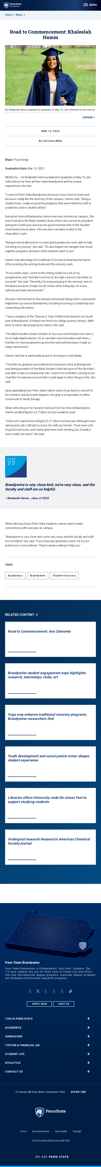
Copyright (77, 1131)
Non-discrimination (40, 1131)
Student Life (15, 1054)
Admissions (13, 1036)
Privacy (23, 1131)
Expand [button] (88, 117)
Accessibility (61, 1131)
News (19, 14)
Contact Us (14, 1071)
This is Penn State (19, 1018)
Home (8, 14)
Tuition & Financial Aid (22, 1045)
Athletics (13, 1062)
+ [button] (88, 1018)
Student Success (64, 575)
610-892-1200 (78, 1091)
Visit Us (63, 1003)
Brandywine (37, 575)
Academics (15, 575)
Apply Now (39, 1003)
